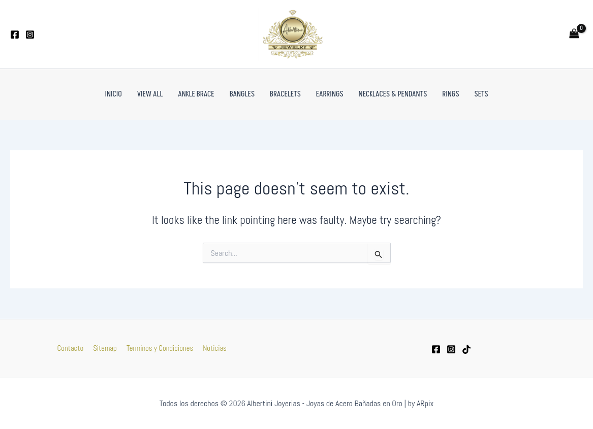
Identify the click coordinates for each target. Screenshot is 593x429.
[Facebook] (14, 34)
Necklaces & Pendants (393, 94)
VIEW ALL (150, 94)
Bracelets (285, 94)
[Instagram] (30, 34)
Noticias (213, 348)
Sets (481, 94)
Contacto (72, 348)
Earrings (330, 94)
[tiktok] (466, 349)
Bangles (242, 94)
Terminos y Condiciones (159, 348)
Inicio (113, 94)
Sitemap (105, 348)
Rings (450, 94)
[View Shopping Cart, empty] (574, 34)
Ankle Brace (196, 94)
